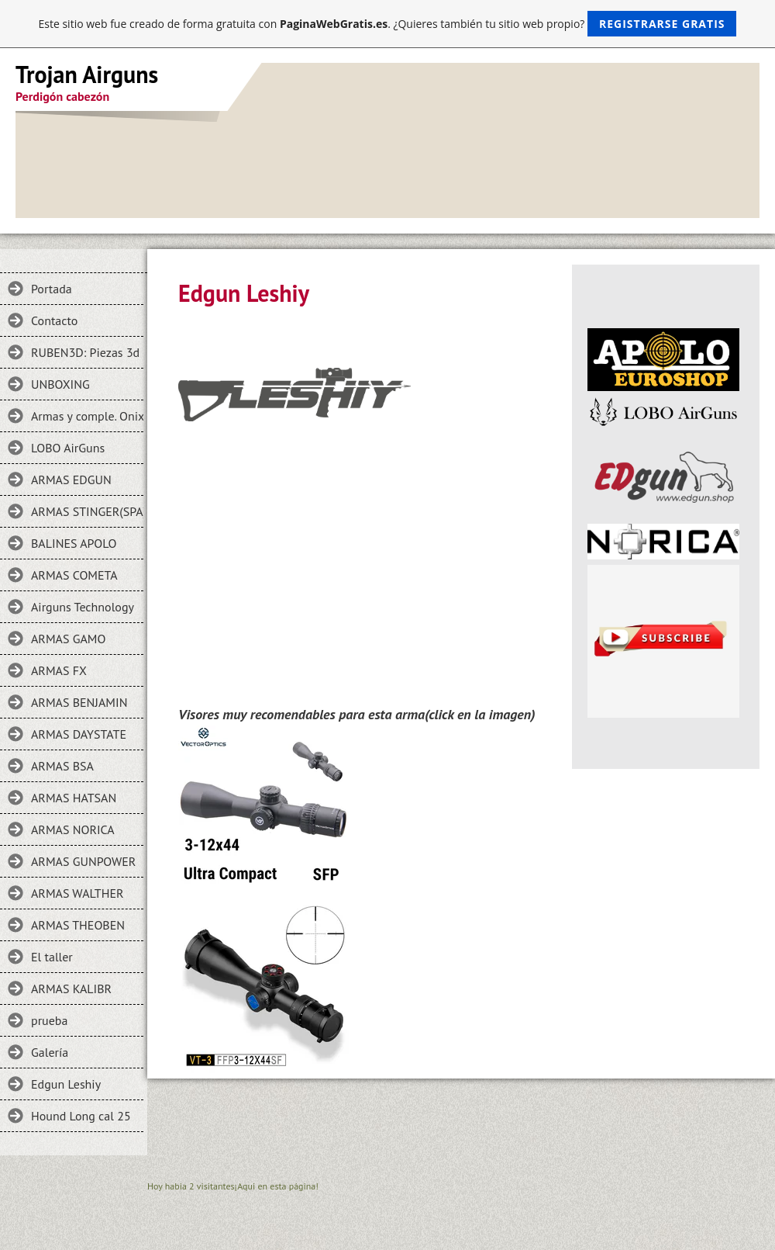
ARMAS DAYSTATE (78, 734)
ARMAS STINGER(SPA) (87, 511)
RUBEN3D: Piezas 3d (85, 352)
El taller (52, 956)
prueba (49, 1020)
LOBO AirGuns (68, 447)
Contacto (54, 320)
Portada (51, 288)
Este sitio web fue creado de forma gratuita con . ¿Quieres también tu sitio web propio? (388, 23)
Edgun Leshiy (66, 1084)
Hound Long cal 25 (81, 1116)
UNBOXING (60, 384)
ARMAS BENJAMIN (79, 702)
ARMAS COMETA (74, 575)
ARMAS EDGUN (71, 479)
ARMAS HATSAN (73, 797)
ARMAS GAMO (68, 638)
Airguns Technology (82, 607)
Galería (49, 1052)
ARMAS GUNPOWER (83, 861)
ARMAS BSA (62, 766)
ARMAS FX (59, 670)
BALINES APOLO (73, 543)
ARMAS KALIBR (71, 988)
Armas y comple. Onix (87, 416)
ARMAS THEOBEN (78, 925)
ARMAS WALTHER (77, 893)
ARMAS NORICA (73, 829)
